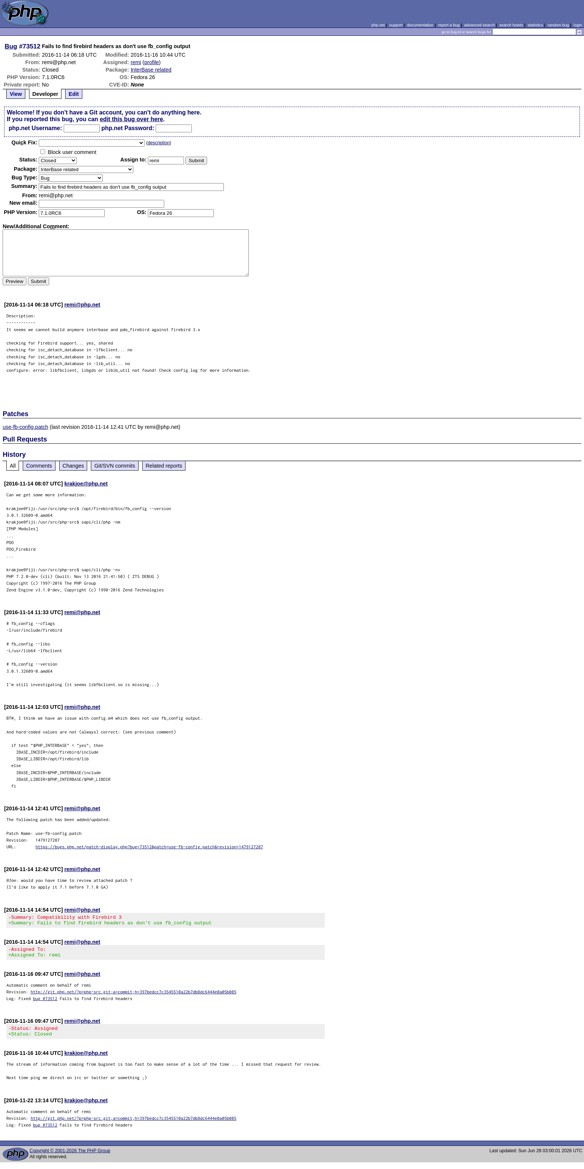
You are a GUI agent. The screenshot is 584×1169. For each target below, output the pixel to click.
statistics (535, 25)
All (13, 466)
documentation (420, 25)
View (16, 94)
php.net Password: (127, 128)
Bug (11, 46)
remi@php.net (82, 305)
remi (136, 62)
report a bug (449, 25)
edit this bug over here (131, 119)
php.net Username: (35, 128)
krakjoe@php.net (86, 484)
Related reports (164, 466)
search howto (511, 25)
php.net (378, 25)
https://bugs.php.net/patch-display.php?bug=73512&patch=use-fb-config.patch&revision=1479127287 (149, 846)
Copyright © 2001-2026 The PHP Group (69, 1157)
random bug (558, 25)
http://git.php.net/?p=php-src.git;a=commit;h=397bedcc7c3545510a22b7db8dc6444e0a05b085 (134, 996)
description (158, 142)
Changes (73, 466)
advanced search (479, 25)
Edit (74, 94)
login (578, 25)
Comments (39, 466)
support (396, 25)
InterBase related (151, 70)
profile (151, 62)
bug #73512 (45, 1002)
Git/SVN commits (114, 466)
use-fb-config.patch (25, 427)
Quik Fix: (25, 142)
